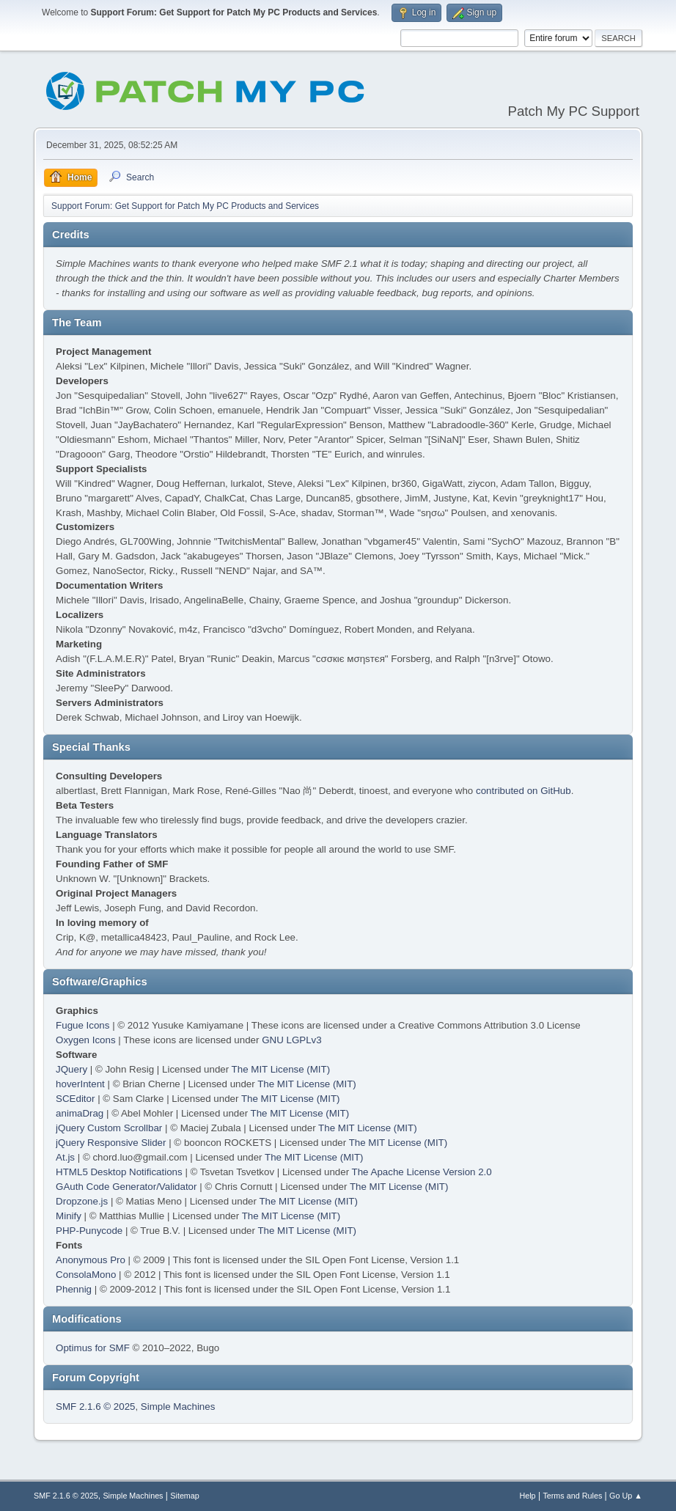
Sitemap (184, 1495)
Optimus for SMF (93, 1347)
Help (527, 1495)
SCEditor (75, 1098)
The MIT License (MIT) (281, 1069)
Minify (68, 1215)
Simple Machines (178, 1406)
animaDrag (79, 1113)
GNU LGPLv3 (291, 1039)
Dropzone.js (82, 1201)
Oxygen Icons (86, 1039)
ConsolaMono (86, 1274)
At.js (65, 1157)
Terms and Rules (572, 1495)
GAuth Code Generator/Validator (126, 1186)
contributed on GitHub (523, 790)
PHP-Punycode (89, 1230)
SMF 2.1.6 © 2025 (95, 1406)
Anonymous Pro (90, 1259)
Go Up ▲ (625, 1495)
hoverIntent (80, 1083)
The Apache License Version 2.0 (422, 1171)
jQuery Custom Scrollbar (109, 1127)
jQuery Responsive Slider (111, 1142)
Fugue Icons (82, 1025)
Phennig (74, 1289)
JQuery (71, 1069)
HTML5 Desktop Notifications (119, 1171)
